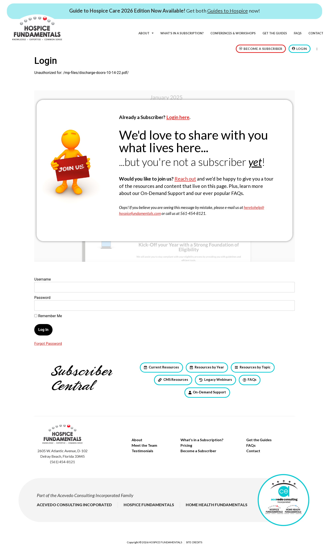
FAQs (298, 33)
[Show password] (287, 305)
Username (42, 279)
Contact (315, 33)
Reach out (185, 178)
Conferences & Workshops (233, 33)
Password (42, 297)
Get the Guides (275, 33)
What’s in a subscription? (182, 33)
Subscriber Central (81, 379)
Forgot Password (48, 343)
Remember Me (48, 316)
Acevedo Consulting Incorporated (88, 495)
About (146, 33)
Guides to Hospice (227, 11)
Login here (177, 117)
